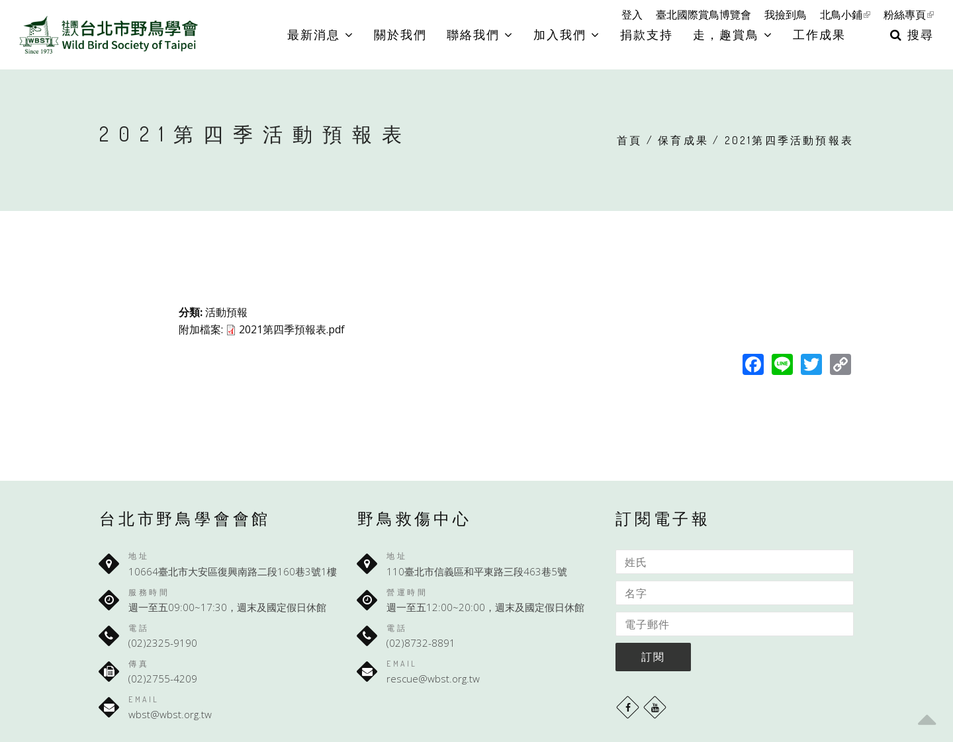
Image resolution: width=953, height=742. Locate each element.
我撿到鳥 (785, 14)
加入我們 (566, 34)
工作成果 (819, 34)
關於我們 (400, 34)
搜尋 (912, 34)
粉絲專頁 (909, 14)
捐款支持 (646, 34)
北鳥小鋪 (845, 14)
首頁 (629, 140)
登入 (632, 14)
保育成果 (683, 140)
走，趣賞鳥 (733, 34)
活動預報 (226, 312)
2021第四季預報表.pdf (292, 329)
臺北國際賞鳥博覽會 (703, 14)
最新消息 (320, 34)
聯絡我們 (480, 34)
